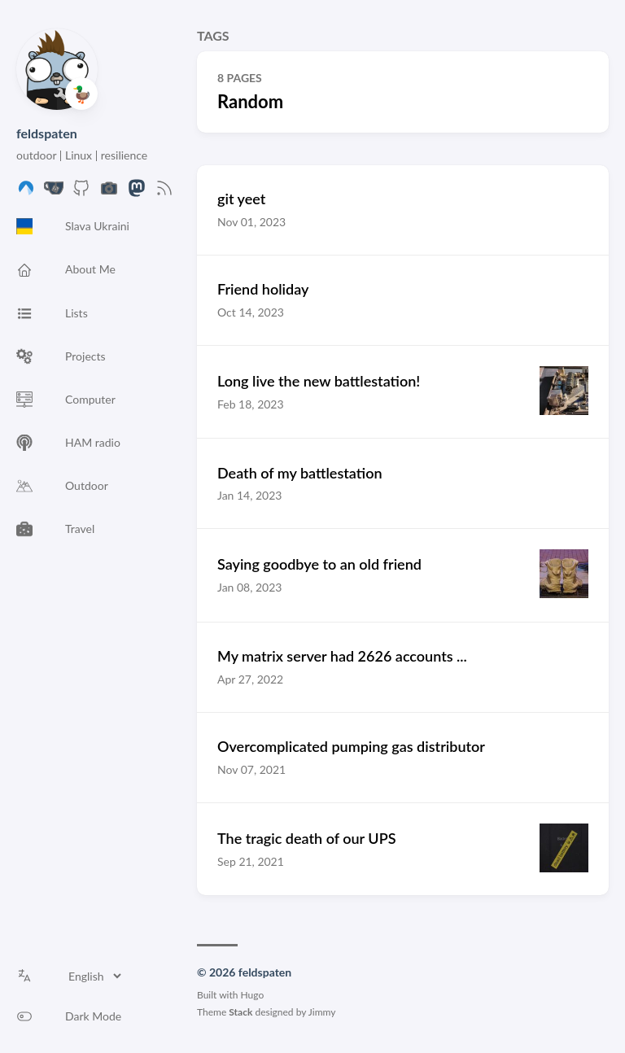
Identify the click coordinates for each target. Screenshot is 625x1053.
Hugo (252, 995)
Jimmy (322, 1012)
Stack (240, 1012)
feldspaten (46, 133)
